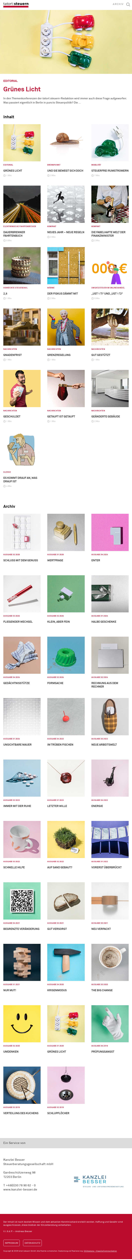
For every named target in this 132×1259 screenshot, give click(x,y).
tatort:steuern (15, 4)
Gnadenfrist (12, 355)
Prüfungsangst (102, 1051)
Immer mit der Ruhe (17, 806)
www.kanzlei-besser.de (20, 1189)
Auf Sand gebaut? (59, 867)
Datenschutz (32, 1243)
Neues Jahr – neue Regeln (65, 232)
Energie (97, 806)
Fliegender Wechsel (18, 622)
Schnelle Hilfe (14, 867)
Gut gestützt (100, 355)
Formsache (55, 683)
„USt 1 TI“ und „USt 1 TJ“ (107, 293)
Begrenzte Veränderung (21, 929)
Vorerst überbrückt (106, 867)
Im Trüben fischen (60, 744)
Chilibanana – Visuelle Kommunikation (100, 1251)
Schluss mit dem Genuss (20, 560)
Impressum (11, 1243)
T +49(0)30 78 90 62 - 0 (19, 1185)
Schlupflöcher (58, 1113)
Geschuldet (11, 416)
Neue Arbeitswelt (104, 744)
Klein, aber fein (58, 622)
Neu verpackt (101, 929)
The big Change (102, 990)
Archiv (118, 4)
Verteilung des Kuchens (20, 1113)
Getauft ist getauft (61, 416)
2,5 (5, 293)
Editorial (10, 81)
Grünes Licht (22, 89)
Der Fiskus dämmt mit (62, 293)
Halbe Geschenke (103, 622)
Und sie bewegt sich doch (65, 170)
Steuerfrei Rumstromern (110, 170)
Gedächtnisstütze (16, 683)
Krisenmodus (57, 990)
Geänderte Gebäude (105, 416)
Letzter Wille (57, 806)
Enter (95, 560)
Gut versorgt (57, 929)
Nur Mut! (9, 990)
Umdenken (11, 1051)
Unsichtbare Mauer (17, 744)
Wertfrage (55, 560)
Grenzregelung (59, 355)
